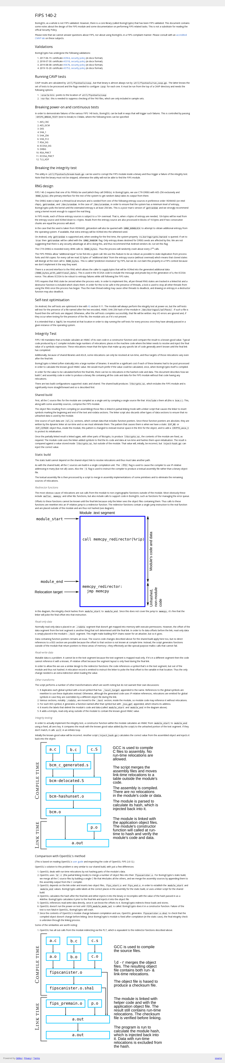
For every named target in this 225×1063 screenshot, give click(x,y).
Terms (36, 1058)
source (218, 1058)
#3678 (66, 64)
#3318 (66, 61)
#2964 (66, 57)
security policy (78, 57)
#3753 (66, 68)
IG (89, 306)
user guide (78, 861)
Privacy (27, 1058)
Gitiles (19, 1058)
